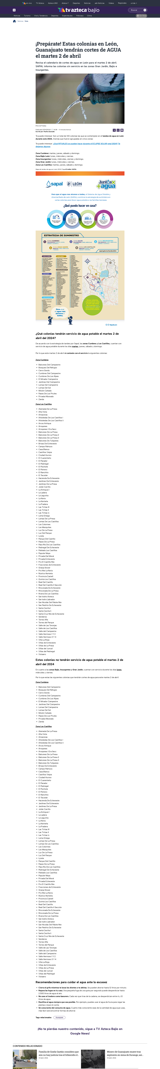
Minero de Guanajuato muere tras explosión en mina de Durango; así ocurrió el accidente (124, 1053)
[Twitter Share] (114, 130)
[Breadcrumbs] (15, 21)
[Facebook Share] (122, 130)
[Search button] (145, 10)
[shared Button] (118, 130)
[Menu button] (22, 10)
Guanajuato (59, 1017)
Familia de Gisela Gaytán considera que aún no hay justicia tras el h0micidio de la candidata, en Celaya (59, 1053)
